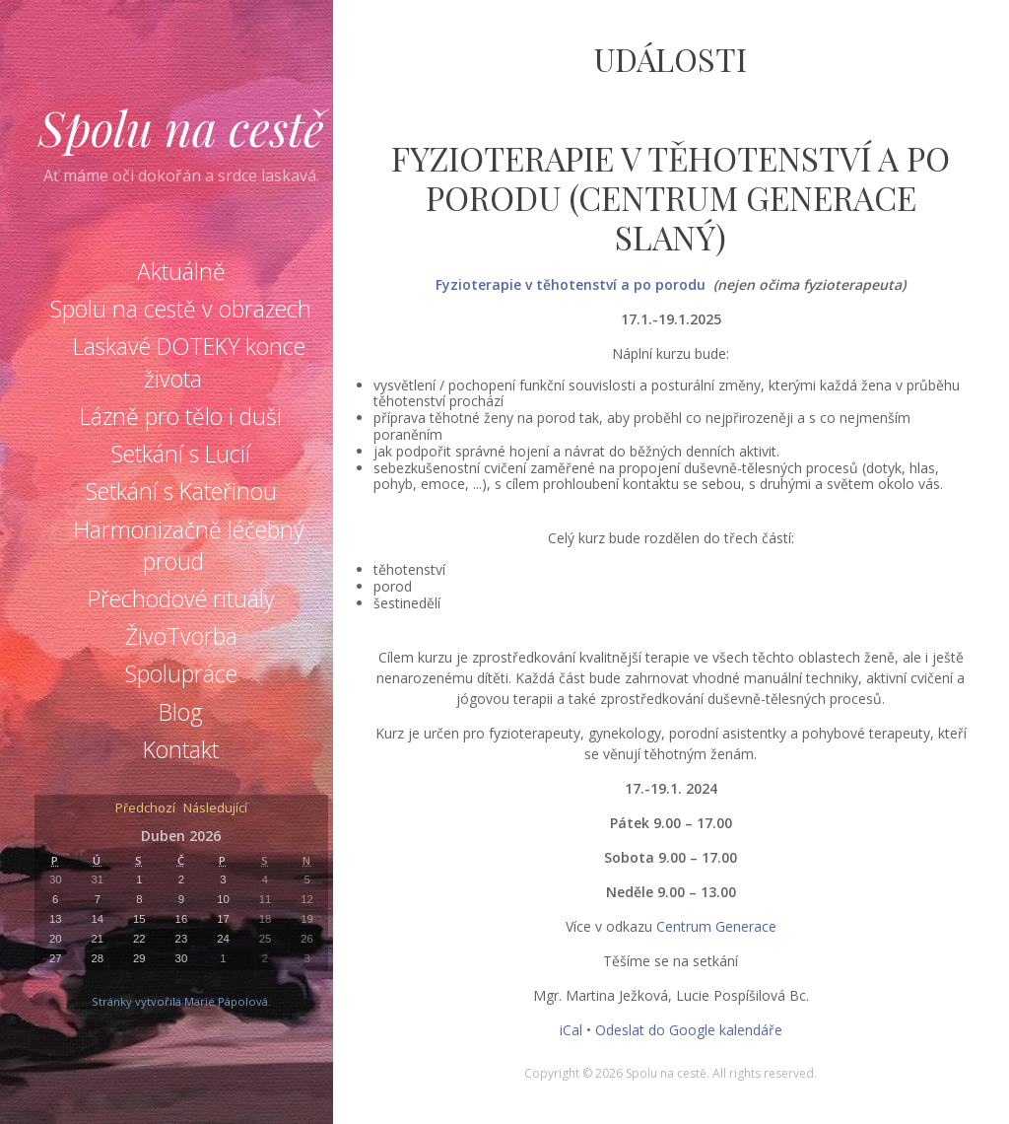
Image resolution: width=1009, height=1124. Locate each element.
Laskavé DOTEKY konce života (189, 361)
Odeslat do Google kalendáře (688, 1029)
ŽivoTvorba (181, 636)
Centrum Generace (716, 926)
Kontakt (181, 749)
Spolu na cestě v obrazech (180, 308)
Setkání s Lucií (180, 453)
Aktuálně (181, 271)
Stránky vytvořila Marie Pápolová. (181, 1001)
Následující (215, 809)
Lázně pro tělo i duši (181, 416)
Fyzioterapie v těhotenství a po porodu (571, 284)
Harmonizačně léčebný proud (189, 545)
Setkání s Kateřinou (181, 491)
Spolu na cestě (181, 127)
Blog (181, 712)
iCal (571, 1029)
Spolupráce (181, 673)
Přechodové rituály (181, 598)
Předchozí (145, 809)
